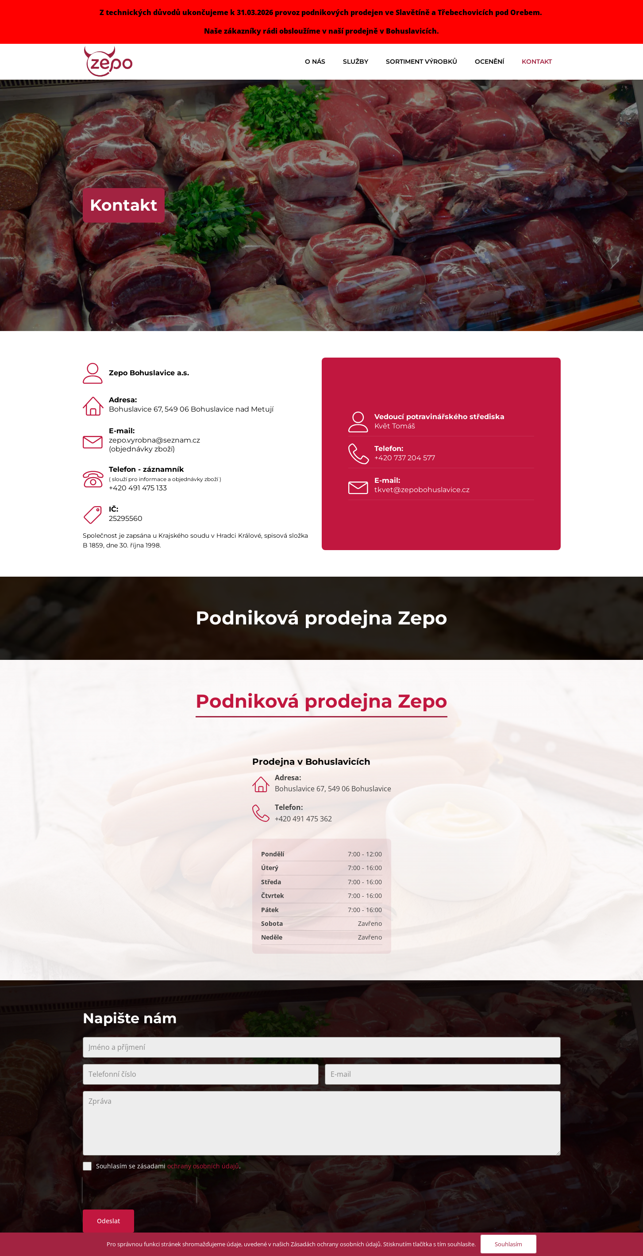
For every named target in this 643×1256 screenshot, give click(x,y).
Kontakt (537, 61)
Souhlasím (508, 1244)
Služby (355, 61)
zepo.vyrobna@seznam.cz (154, 440)
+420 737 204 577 (404, 458)
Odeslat (108, 1221)
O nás (315, 61)
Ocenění (489, 61)
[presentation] (139, 1190)
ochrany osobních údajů (203, 1166)
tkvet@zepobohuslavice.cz (422, 489)
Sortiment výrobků (421, 61)
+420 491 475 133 (138, 488)
